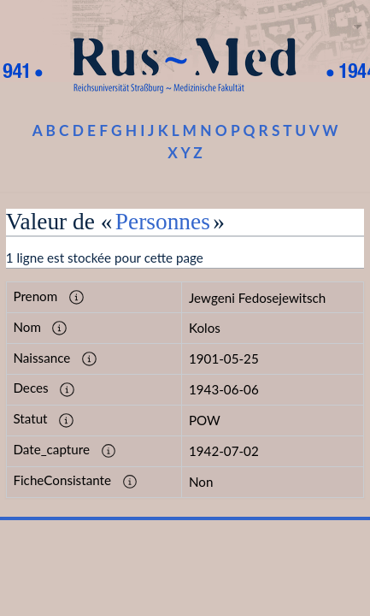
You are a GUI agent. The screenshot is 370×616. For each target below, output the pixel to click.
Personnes (162, 221)
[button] (76, 298)
